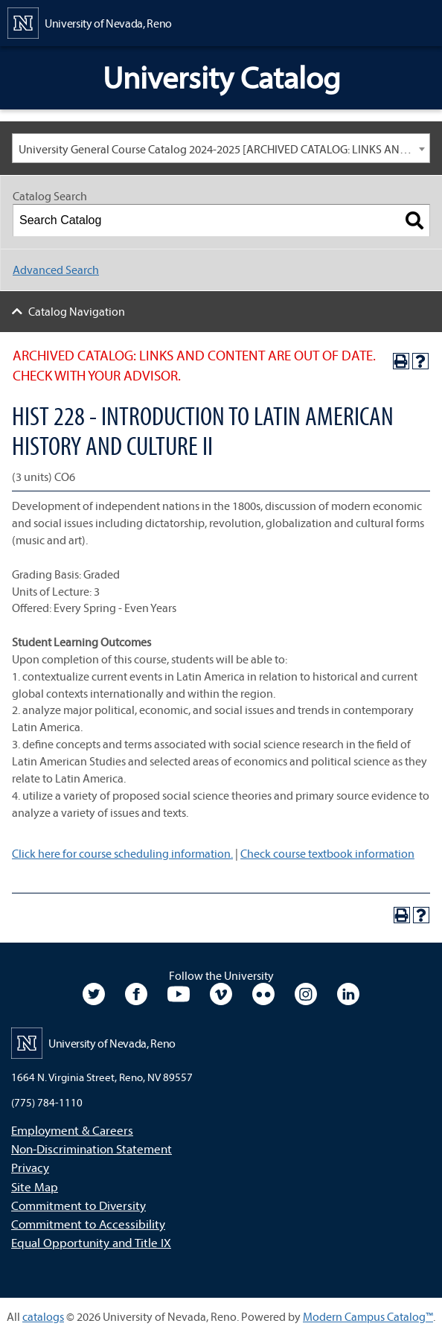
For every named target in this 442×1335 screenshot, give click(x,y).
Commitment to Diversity (78, 1205)
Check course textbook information (327, 853)
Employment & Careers (72, 1130)
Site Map (34, 1186)
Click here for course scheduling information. (122, 853)
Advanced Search (56, 269)
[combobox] (221, 148)
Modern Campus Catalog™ (368, 1316)
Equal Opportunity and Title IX (91, 1242)
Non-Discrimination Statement (91, 1148)
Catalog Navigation (76, 311)
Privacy (30, 1167)
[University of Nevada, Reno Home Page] (89, 21)
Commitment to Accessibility (88, 1224)
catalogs (43, 1316)
